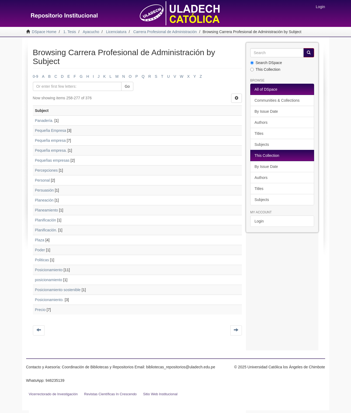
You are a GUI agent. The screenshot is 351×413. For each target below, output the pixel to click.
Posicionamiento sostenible (58, 290)
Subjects (262, 144)
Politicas (42, 260)
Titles (259, 133)
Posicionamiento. (49, 300)
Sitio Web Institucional (160, 394)
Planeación (44, 200)
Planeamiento (46, 210)
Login (259, 221)
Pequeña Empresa (50, 130)
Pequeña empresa (50, 140)
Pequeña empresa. (51, 150)
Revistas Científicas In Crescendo (110, 394)
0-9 (35, 76)
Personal (42, 180)
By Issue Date (266, 111)
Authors (261, 122)
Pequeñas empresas (52, 160)
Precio (40, 310)
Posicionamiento (49, 270)
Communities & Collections (277, 100)
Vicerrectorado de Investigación (53, 394)
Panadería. (44, 120)
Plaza (39, 240)
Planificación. (46, 230)
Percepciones (46, 170)
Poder (40, 250)
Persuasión (44, 190)
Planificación (45, 220)
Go (127, 86)
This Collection (265, 69)
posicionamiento (48, 280)
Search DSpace (266, 63)
